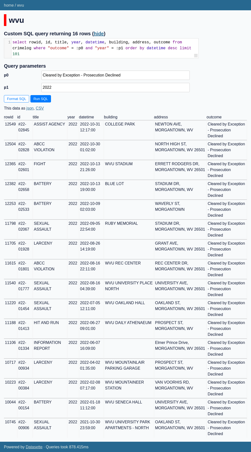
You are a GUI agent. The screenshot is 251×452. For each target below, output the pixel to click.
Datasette (34, 447)
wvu (20, 5)
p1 (6, 87)
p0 (6, 75)
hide (99, 33)
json (30, 108)
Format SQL (16, 99)
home (9, 5)
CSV (40, 108)
